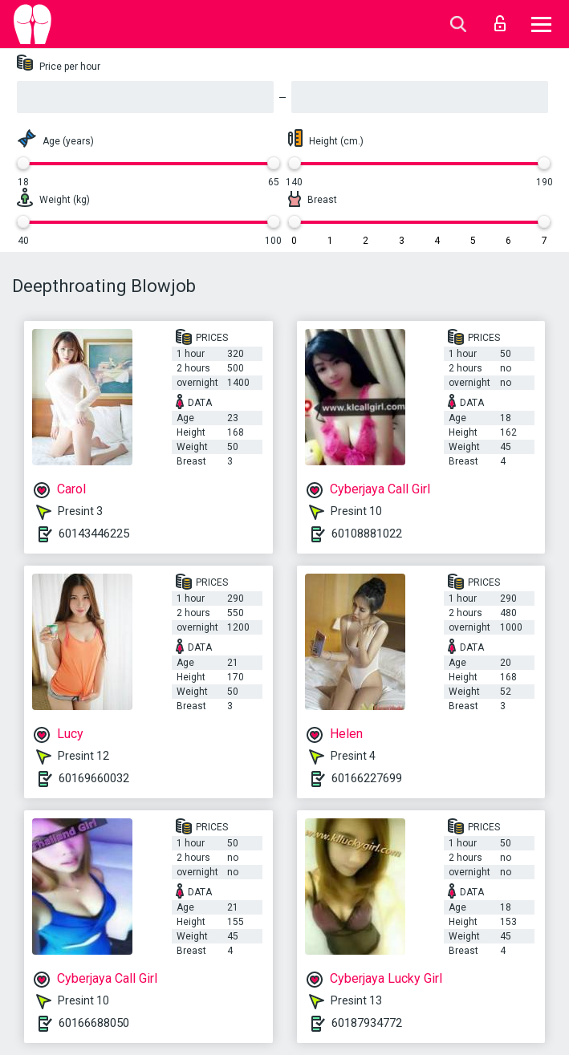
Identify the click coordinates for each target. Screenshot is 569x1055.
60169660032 (94, 778)
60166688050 (94, 1023)
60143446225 (94, 533)
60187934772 (366, 1023)
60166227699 (366, 778)
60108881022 (366, 533)
